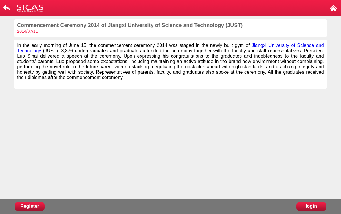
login (311, 206)
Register (29, 206)
